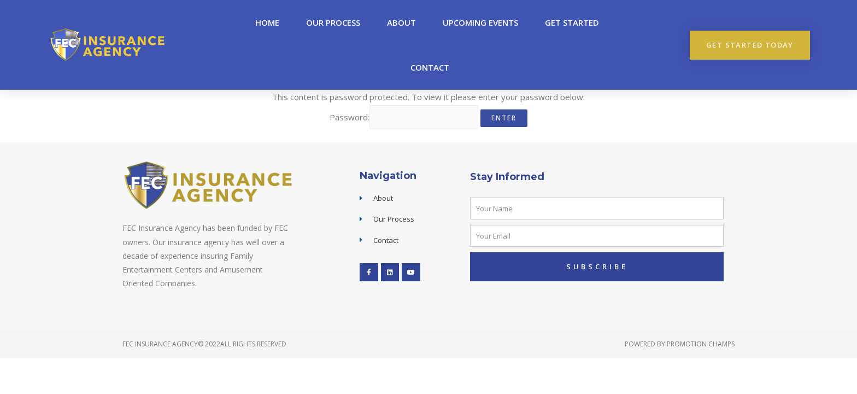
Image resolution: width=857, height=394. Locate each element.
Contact (429, 67)
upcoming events (480, 22)
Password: (404, 117)
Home (267, 22)
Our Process (333, 22)
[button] (750, 45)
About (401, 22)
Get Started (572, 22)
